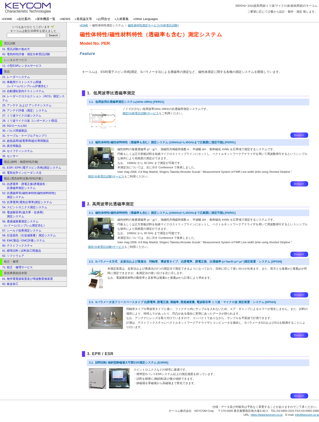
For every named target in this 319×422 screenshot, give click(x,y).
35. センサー (10, 156)
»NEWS (66, 19)
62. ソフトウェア (13, 255)
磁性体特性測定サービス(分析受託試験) (153, 25)
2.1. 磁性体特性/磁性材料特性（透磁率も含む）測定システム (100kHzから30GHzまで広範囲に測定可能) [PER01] (162, 212)
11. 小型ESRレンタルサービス (22, 65)
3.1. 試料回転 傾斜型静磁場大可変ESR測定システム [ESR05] (128, 362)
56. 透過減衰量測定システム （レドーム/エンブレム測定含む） (24, 223)
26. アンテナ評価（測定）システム (24, 110)
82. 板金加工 (10, 284)
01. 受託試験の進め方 (16, 49)
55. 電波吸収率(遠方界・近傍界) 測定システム (22, 214)
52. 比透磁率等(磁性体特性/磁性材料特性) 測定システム (29, 195)
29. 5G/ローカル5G (14, 125)
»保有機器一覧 (46, 19)
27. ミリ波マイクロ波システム (21, 115)
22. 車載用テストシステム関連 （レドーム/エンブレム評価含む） (25, 84)
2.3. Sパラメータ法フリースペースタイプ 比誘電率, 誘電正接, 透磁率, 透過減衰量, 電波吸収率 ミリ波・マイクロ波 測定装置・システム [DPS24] (182, 302)
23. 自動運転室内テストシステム (23, 91)
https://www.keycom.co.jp (267, 414)
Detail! (299, 135)
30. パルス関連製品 (14, 130)
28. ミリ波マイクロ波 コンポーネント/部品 (29, 120)
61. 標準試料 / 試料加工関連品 (21, 250)
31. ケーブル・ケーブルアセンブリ (24, 135)
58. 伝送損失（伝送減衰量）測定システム (29, 235)
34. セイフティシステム (17, 151)
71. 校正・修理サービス (17, 267)
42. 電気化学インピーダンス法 (21, 172)
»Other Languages (146, 19)
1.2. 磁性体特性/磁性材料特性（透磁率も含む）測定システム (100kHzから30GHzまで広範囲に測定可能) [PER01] (162, 142)
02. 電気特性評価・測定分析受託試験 (26, 54)
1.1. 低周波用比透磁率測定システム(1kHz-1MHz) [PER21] (126, 101)
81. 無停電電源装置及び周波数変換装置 (27, 278)
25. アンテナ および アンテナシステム (27, 105)
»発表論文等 (84, 19)
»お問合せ (104, 19)
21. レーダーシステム (16, 77)
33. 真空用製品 (11, 146)
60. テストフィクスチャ (17, 245)
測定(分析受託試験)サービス (141, 113)
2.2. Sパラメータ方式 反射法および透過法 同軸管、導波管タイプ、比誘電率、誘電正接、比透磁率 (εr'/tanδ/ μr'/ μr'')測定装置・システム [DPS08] (185, 261)
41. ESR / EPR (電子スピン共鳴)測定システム (31, 167)
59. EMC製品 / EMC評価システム (23, 240)
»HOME (8, 19)
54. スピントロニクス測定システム (24, 207)
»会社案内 (24, 19)
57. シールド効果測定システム (21, 230)
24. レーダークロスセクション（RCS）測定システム (33, 98)
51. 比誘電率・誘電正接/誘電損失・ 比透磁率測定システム (25, 186)
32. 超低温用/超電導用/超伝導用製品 (25, 140)
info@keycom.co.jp (307, 414)
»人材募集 (122, 19)
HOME (84, 25)
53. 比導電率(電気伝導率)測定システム (27, 202)
